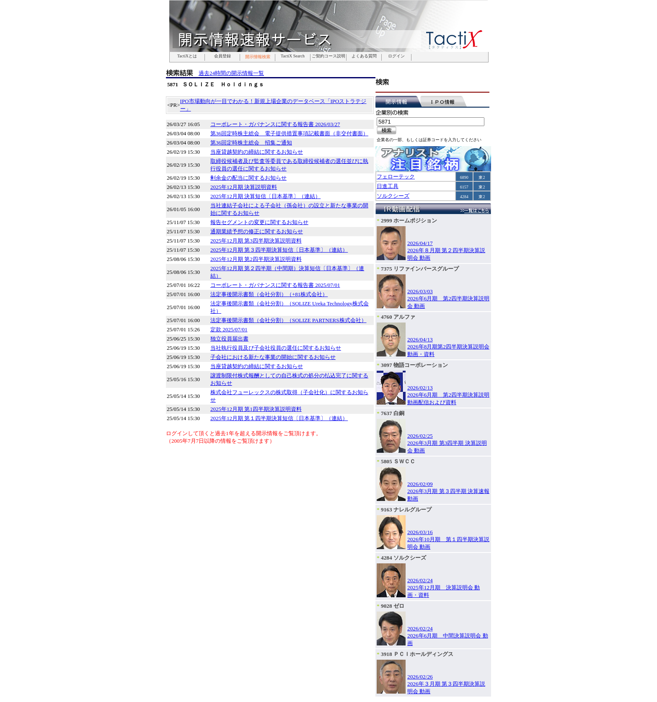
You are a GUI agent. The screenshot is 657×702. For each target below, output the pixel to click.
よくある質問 (364, 56)
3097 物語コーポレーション (414, 365)
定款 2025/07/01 (228, 329)
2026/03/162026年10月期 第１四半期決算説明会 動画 (448, 539)
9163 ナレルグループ (406, 509)
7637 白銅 (392, 413)
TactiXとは (187, 56)
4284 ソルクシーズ (403, 558)
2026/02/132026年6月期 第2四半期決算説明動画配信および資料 (448, 395)
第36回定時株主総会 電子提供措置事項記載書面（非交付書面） (289, 133)
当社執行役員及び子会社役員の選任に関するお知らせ (275, 348)
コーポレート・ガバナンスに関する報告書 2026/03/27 (275, 124)
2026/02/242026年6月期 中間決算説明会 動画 (447, 635)
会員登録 (222, 56)
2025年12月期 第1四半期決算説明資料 (256, 409)
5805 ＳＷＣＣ (398, 461)
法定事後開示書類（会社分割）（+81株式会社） (269, 294)
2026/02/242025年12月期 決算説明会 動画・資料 (443, 587)
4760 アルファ (398, 317)
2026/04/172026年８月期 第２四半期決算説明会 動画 (446, 250)
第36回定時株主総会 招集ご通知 (251, 142)
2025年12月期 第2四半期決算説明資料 (256, 259)
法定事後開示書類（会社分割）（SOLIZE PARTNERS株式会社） (288, 320)
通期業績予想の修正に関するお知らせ (256, 231)
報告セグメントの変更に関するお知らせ (259, 222)
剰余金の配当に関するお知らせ (248, 178)
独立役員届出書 (229, 339)
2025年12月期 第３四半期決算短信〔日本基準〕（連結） (279, 250)
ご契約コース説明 (328, 56)
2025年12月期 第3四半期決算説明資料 (256, 240)
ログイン (396, 56)
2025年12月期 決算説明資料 (243, 187)
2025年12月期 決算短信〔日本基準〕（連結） (265, 196)
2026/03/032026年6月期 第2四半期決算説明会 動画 (448, 298)
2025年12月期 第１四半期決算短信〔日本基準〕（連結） (279, 418)
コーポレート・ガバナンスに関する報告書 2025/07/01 (275, 285)
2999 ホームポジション (409, 220)
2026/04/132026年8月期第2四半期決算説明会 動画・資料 (448, 346)
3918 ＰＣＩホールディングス (417, 654)
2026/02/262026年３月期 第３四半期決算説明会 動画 (446, 684)
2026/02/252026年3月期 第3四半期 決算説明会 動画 (447, 443)
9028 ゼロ (392, 606)
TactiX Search (293, 56)
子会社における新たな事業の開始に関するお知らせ (273, 357)
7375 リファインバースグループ (420, 269)
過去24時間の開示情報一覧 (231, 73)
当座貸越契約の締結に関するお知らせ (256, 152)
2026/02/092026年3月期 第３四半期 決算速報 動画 (448, 491)
